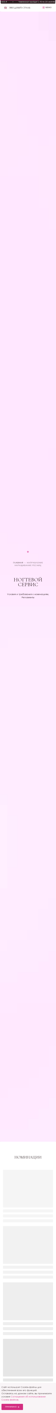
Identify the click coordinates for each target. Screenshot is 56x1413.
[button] (47, 7)
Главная (18, 563)
